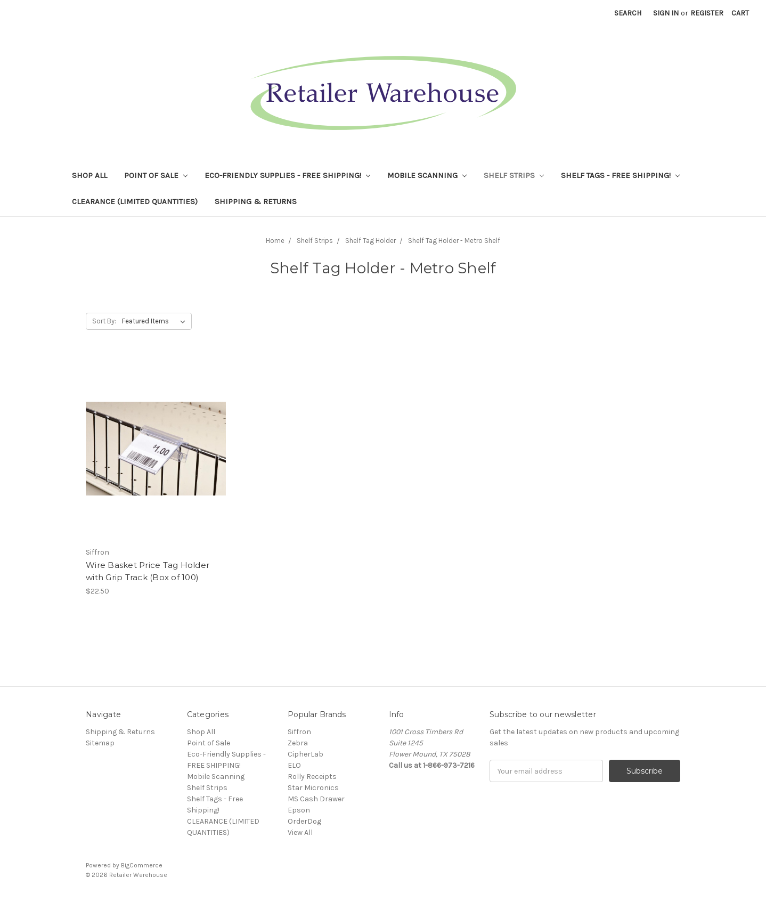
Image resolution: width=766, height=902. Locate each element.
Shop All (89, 175)
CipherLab (305, 754)
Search (627, 13)
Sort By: (104, 321)
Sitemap (100, 742)
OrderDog (304, 821)
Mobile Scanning (427, 175)
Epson (299, 810)
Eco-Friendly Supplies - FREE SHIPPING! (287, 175)
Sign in (666, 13)
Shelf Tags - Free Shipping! (620, 175)
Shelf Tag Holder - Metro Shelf (454, 241)
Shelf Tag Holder (370, 241)
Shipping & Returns (256, 201)
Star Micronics (313, 787)
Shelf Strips (514, 175)
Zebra (298, 742)
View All (300, 832)
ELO (294, 765)
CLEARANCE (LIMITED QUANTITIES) (135, 201)
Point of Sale (156, 175)
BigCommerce (141, 865)
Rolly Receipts (312, 776)
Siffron (299, 731)
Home (275, 241)
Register (706, 13)
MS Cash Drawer (316, 798)
